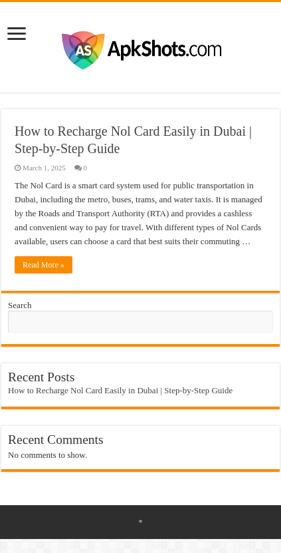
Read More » (43, 265)
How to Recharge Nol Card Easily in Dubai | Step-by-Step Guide (120, 390)
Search (19, 305)
